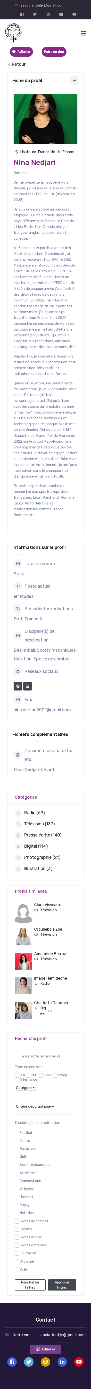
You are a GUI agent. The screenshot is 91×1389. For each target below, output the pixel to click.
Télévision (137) (35, 824)
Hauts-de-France (34, 152)
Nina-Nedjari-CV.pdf (34, 769)
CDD (34, 1075)
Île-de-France (62, 152)
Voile (23, 1269)
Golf (23, 1157)
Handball (26, 1197)
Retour (16, 64)
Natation (27, 1213)
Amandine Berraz (50, 953)
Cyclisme (27, 1261)
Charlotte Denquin (51, 1002)
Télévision (45, 910)
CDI (22, 1075)
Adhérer (21, 52)
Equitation (28, 1253)
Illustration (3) (33, 869)
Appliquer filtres (62, 1285)
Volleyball (27, 1189)
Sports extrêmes (33, 1245)
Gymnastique (30, 1181)
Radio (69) (30, 813)
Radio (42, 983)
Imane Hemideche (50, 978)
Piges (47, 1075)
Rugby (25, 1205)
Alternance (28, 1080)
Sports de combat (34, 1221)
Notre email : (49, 1334)
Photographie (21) (37, 857)
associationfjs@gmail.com (43, 5)
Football (26, 1133)
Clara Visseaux (47, 904)
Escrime (26, 1229)
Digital (40, 1011)
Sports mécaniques (35, 1165)
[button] (45, 1349)
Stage (63, 1075)
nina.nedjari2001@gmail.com (42, 710)
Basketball (28, 1149)
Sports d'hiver (30, 1237)
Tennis (25, 1141)
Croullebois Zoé (48, 929)
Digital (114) (31, 846)
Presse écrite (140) (38, 835)
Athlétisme (28, 1173)
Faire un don (54, 52)
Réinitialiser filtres (30, 1285)
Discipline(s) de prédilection (37, 1123)
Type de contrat (28, 1067)
